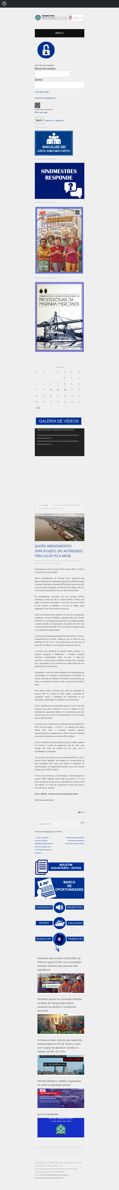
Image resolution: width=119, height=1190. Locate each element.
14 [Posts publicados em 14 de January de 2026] (58, 390)
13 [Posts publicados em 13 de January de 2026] (51, 390)
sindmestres (39, 560)
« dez (38, 408)
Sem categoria (54, 563)
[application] (59, 442)
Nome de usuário (45, 68)
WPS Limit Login (41, 112)
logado (48, 832)
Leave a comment (71, 560)
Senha (39, 79)
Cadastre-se (59, 120)
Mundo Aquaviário (41, 563)
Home (46, 505)
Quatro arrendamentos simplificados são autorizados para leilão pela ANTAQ (59, 551)
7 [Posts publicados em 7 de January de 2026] (57, 384)
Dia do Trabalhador (48, 1114)
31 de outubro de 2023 (54, 560)
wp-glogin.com (50, 98)
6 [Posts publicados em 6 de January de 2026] (50, 384)
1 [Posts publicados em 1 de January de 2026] (64, 378)
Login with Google (42, 92)
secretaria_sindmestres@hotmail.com (49, 1178)
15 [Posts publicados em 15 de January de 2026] (65, 390)
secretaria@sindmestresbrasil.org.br (54, 1175)
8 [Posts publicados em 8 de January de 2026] (64, 384)
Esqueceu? (49, 120)
